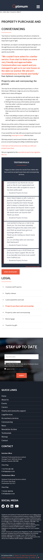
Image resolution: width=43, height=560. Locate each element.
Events (4, 403)
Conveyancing (7, 422)
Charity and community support (13, 411)
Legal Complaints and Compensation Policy (14, 557)
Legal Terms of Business (28, 555)
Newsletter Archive (9, 429)
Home (3, 396)
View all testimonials (33, 266)
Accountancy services (10, 418)
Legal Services (7, 414)
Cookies (32, 557)
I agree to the (17, 369)
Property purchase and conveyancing (19, 306)
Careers (4, 407)
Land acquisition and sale (14, 300)
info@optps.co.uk (9, 471)
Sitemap (4, 437)
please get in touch (17, 135)
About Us (5, 400)
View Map (5, 465)
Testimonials (6, 433)
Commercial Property (13, 287)
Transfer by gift (11, 325)
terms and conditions (21, 369)
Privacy (17, 555)
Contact (4, 440)
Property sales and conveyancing (17, 312)
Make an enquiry (10, 272)
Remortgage (10, 319)
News (3, 425)
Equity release (10, 293)
